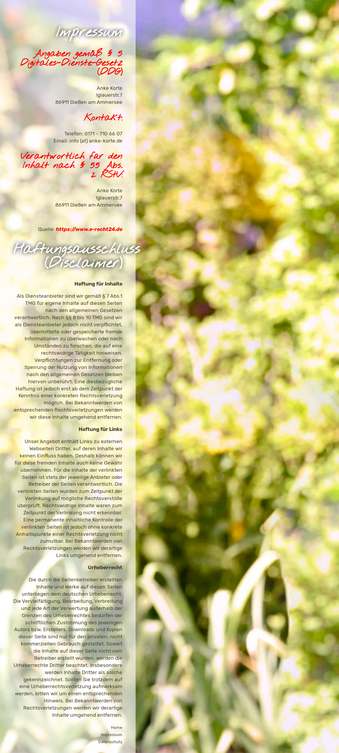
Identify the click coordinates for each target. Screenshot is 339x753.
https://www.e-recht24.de (89, 229)
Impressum (111, 734)
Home (116, 727)
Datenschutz (110, 741)
